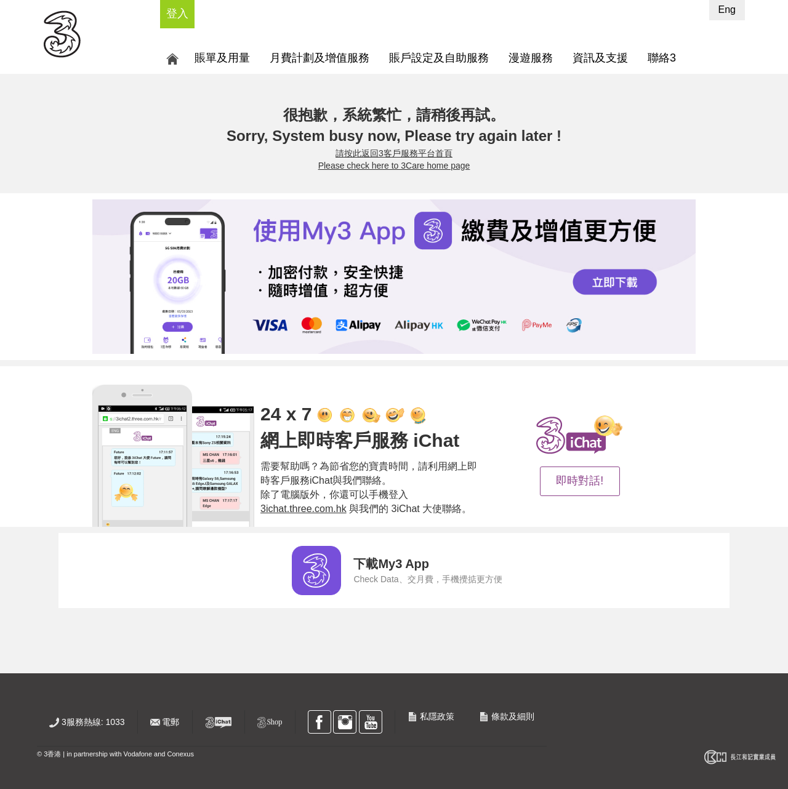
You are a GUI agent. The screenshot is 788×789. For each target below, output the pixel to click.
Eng (727, 9)
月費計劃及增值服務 (319, 58)
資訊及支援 (600, 58)
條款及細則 (506, 716)
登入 (177, 13)
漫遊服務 (531, 58)
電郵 (165, 722)
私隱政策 (431, 716)
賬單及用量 (222, 58)
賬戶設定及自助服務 (439, 58)
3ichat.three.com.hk (303, 508)
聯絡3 (662, 58)
